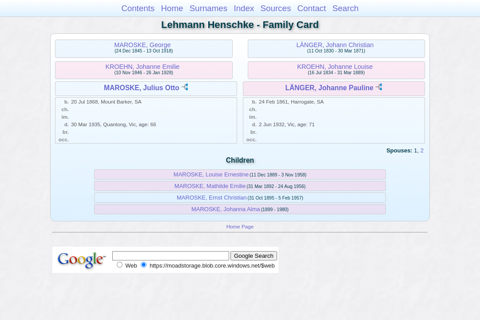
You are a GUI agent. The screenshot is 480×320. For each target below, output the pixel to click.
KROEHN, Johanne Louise (335, 66)
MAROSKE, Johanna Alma (225, 209)
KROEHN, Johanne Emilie (142, 66)
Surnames (208, 8)
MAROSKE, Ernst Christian (212, 197)
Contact (312, 8)
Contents (138, 8)
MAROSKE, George (142, 44)
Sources (276, 8)
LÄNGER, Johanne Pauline (329, 88)
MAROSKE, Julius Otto (141, 88)
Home (172, 8)
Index (244, 8)
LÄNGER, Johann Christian (334, 44)
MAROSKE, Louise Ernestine (211, 174)
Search (345, 8)
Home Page (240, 226)
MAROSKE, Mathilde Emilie (210, 186)
